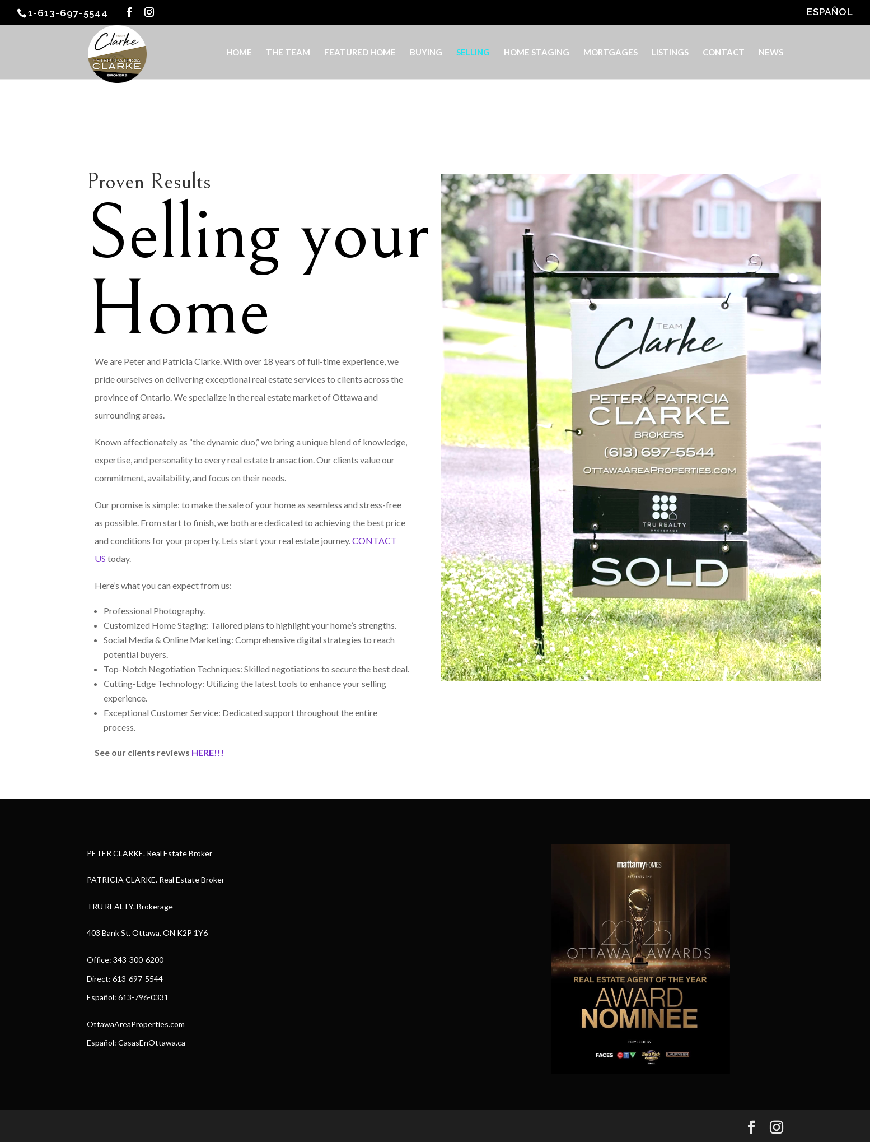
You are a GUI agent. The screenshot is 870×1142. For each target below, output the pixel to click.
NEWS (771, 52)
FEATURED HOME (360, 52)
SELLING (473, 52)
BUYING (426, 52)
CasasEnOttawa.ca (151, 1042)
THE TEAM (288, 52)
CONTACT (724, 52)
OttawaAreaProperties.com (136, 1024)
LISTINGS (670, 52)
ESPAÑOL (830, 12)
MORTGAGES (610, 52)
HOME (239, 52)
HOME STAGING (536, 52)
